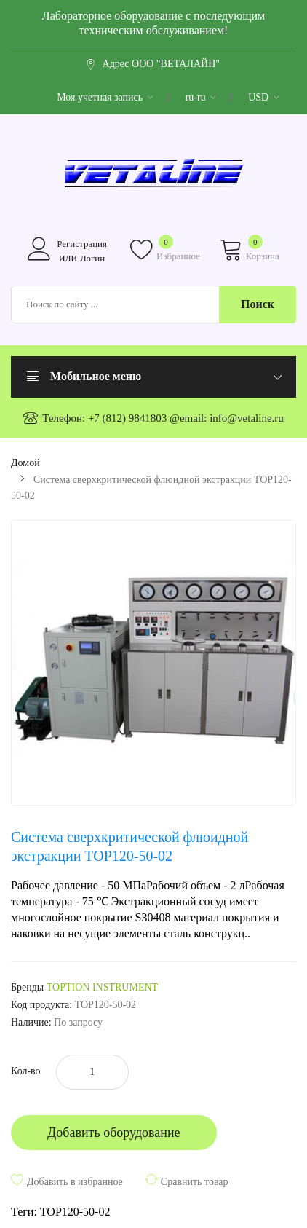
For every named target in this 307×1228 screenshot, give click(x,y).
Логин (92, 258)
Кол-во (26, 1071)
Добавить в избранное (75, 1181)
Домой (25, 462)
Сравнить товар (194, 1181)
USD (263, 97)
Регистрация (82, 243)
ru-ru (201, 97)
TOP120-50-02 (75, 1211)
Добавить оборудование (113, 1132)
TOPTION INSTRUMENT (102, 987)
